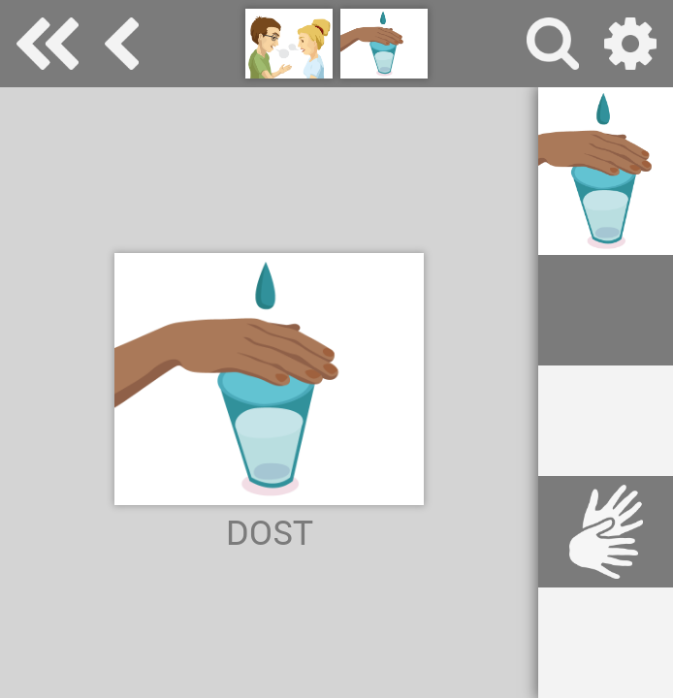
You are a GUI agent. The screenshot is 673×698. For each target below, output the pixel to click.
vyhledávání (553, 43)
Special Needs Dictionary (47, 43)
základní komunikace (122, 43)
